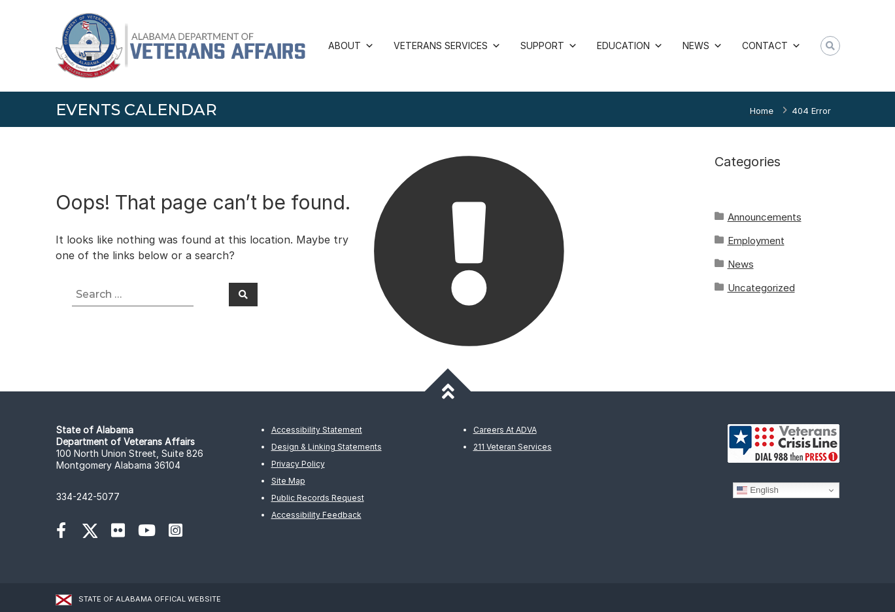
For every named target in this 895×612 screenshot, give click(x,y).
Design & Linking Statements (326, 447)
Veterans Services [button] (447, 45)
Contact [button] (771, 45)
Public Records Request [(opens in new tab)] (317, 498)
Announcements (765, 217)
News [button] (702, 45)
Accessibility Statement (316, 430)
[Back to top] (447, 392)
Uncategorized (761, 287)
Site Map (288, 481)
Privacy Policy (298, 464)
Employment (756, 240)
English (757, 490)
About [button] (351, 45)
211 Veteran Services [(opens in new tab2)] (512, 447)
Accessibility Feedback (316, 515)
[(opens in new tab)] (67, 532)
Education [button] (630, 45)
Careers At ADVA (505, 430)
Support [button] (548, 45)
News (741, 264)
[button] (830, 46)
